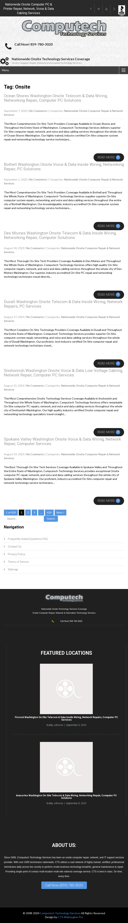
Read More (108, 157)
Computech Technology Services (60, 913)
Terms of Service (18, 561)
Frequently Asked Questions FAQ (28, 539)
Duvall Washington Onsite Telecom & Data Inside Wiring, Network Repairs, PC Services (63, 304)
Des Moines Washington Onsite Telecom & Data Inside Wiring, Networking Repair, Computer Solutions (60, 235)
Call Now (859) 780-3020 (64, 885)
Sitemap (13, 569)
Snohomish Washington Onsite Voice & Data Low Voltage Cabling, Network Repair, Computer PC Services (63, 372)
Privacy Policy (16, 554)
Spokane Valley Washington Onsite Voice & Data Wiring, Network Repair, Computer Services (62, 441)
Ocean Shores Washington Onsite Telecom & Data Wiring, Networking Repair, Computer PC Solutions (56, 98)
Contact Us (15, 546)
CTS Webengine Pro (70, 917)
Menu (5, 70)
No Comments (38, 110)
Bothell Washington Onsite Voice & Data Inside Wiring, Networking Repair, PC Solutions (64, 166)
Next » (60, 512)
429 (49, 512)
